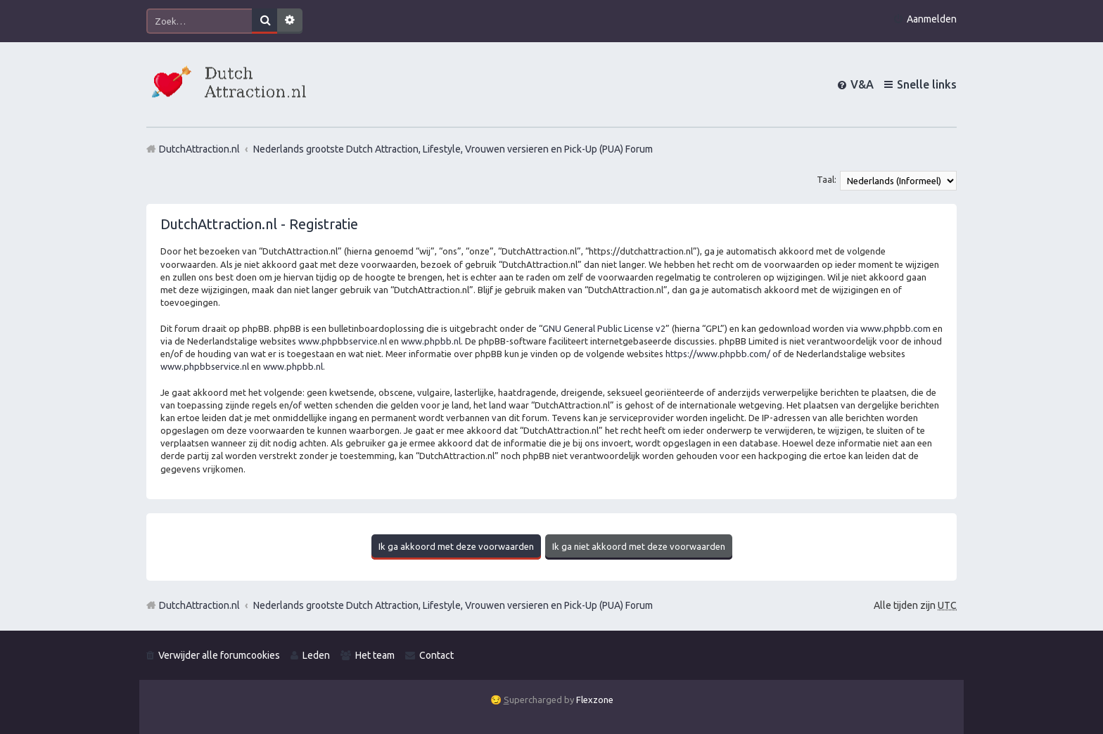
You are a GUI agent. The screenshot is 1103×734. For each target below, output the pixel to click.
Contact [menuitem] (436, 655)
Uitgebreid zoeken (289, 21)
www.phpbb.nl (431, 341)
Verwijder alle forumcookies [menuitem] (219, 655)
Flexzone (594, 699)
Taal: (826, 179)
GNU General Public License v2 (603, 328)
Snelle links (927, 84)
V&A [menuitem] (862, 84)
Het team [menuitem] (375, 655)
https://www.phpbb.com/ (717, 354)
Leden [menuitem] (316, 655)
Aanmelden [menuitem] (932, 19)
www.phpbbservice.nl (342, 341)
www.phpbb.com (895, 328)
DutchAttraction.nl (199, 605)
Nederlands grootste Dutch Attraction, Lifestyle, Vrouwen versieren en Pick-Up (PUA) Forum (453, 605)
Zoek (264, 21)
